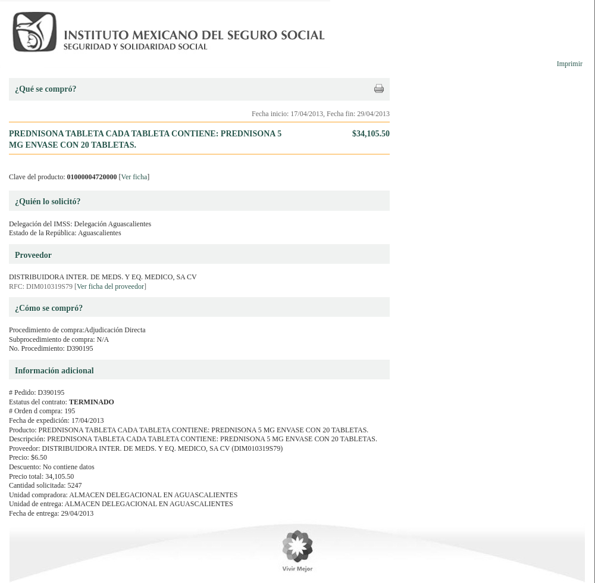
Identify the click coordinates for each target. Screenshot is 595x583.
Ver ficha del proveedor (110, 286)
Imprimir (570, 64)
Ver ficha (134, 177)
